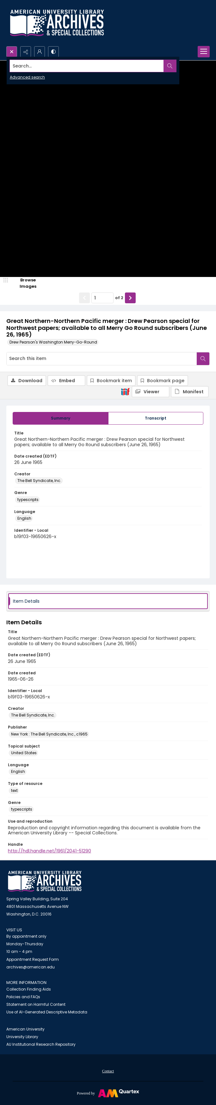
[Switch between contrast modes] (53, 52)
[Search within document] (203, 358)
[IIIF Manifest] (190, 391)
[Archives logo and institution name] (57, 23)
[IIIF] (125, 391)
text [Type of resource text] (14, 790)
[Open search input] (12, 52)
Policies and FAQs (23, 996)
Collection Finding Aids (28, 989)
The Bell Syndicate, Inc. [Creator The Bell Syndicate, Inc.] (39, 480)
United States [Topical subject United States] (24, 752)
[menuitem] (108, 1071)
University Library (22, 1036)
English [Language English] (24, 518)
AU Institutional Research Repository (41, 1044)
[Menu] (204, 51)
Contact (108, 1071)
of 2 (119, 298)
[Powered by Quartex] (108, 1093)
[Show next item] (130, 297)
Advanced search (27, 77)
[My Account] (39, 52)
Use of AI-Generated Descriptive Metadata (46, 1012)
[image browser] (23, 283)
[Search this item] (102, 358)
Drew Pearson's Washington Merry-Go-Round (53, 342)
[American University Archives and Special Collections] (44, 881)
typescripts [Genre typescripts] (28, 499)
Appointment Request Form (32, 959)
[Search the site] (87, 66)
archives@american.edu (30, 967)
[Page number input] (102, 297)
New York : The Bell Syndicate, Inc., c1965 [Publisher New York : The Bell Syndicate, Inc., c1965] (49, 734)
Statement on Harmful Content (35, 1004)
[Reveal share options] (26, 52)
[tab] (60, 418)
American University (25, 1029)
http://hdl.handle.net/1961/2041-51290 (49, 851)
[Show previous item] (84, 297)
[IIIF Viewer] (151, 391)
